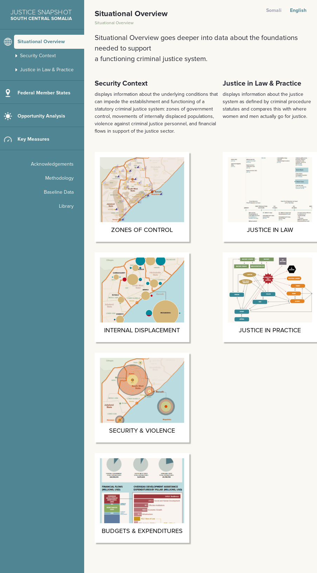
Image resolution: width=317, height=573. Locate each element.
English (298, 10)
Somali (274, 10)
